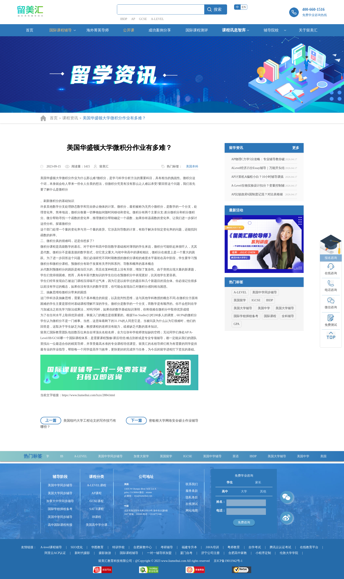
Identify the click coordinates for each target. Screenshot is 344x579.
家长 (258, 482)
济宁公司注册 (210, 553)
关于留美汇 (308, 30)
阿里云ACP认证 (55, 553)
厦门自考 (186, 553)
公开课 (128, 30)
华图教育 (97, 547)
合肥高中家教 (237, 553)
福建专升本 (189, 547)
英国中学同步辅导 (60, 517)
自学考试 (255, 547)
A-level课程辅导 (51, 547)
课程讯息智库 (234, 30)
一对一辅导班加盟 (159, 553)
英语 (238, 456)
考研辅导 (167, 547)
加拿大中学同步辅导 (60, 501)
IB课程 (96, 517)
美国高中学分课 (96, 524)
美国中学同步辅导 (264, 313)
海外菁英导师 (97, 30)
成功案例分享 (160, 30)
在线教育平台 (309, 547)
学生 (230, 482)
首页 (29, 30)
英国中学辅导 (214, 456)
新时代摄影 (82, 553)
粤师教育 (234, 547)
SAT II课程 (96, 509)
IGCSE (256, 321)
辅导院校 (271, 30)
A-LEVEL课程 (96, 485)
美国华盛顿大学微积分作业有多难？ (114, 118)
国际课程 (270, 337)
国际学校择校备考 (246, 337)
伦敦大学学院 (289, 553)
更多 (295, 169)
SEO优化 (76, 547)
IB (63, 456)
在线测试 (192, 504)
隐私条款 (192, 497)
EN (244, 7)
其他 (263, 491)
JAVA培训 (212, 547)
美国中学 (264, 329)
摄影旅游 (105, 553)
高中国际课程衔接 (60, 524)
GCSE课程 (97, 501)
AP (133, 19)
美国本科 (192, 166)
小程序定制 (263, 553)
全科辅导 (288, 337)
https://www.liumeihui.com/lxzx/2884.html (88, 395)
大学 (244, 491)
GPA (237, 345)
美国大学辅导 (243, 329)
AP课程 (96, 493)
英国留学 (240, 321)
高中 (225, 491)
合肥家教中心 (142, 547)
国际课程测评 (197, 30)
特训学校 (118, 547)
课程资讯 (70, 118)
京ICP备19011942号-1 (228, 561)
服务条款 (192, 490)
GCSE (143, 19)
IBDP (124, 19)
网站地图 (192, 510)
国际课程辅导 (60, 30)
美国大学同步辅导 (60, 493)
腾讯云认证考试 (280, 547)
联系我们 (192, 484)
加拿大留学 (143, 456)
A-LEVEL (157, 19)
